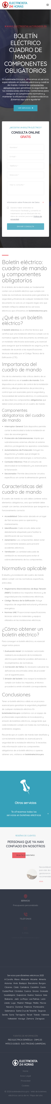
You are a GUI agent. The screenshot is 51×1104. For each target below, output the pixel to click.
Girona (35, 991)
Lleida (7, 1003)
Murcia (43, 1003)
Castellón (34, 987)
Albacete (25, 979)
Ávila (15, 983)
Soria (11, 1014)
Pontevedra (38, 1007)
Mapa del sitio (36, 1095)
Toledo (37, 1014)
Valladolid (12, 1018)
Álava (16, 979)
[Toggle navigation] (47, 5)
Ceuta (43, 987)
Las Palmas (34, 999)
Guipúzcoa (21, 995)
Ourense (19, 1007)
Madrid (20, 1003)
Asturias (8, 983)
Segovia (42, 1011)
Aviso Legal (25, 1076)
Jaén (16, 999)
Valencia (45, 1014)
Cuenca (27, 991)
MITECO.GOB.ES (12, 1043)
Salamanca (10, 1011)
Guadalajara (9, 995)
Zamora (30, 1018)
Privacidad (25, 1080)
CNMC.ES (38, 1039)
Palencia (28, 1007)
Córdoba (19, 991)
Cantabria (24, 987)
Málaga (28, 1003)
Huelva (30, 995)
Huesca (38, 995)
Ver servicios (25, 108)
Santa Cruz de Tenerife (26, 1011)
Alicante (33, 979)
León (43, 999)
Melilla (36, 1003)
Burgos (42, 983)
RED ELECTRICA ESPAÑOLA (20, 1039)
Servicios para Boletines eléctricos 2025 (25, 975)
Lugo (13, 1003)
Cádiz (16, 987)
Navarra (10, 1007)
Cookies (25, 1085)
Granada (44, 991)
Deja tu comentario (23, 855)
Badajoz (23, 983)
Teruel (29, 1014)
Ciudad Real (7, 991)
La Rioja (24, 999)
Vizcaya (21, 1018)
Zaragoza (39, 1018)
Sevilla (5, 1014)
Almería (42, 979)
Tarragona (20, 1014)
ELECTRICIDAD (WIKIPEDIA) (33, 1043)
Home (25, 1071)
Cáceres (8, 987)
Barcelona (32, 983)
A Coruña (8, 979)
